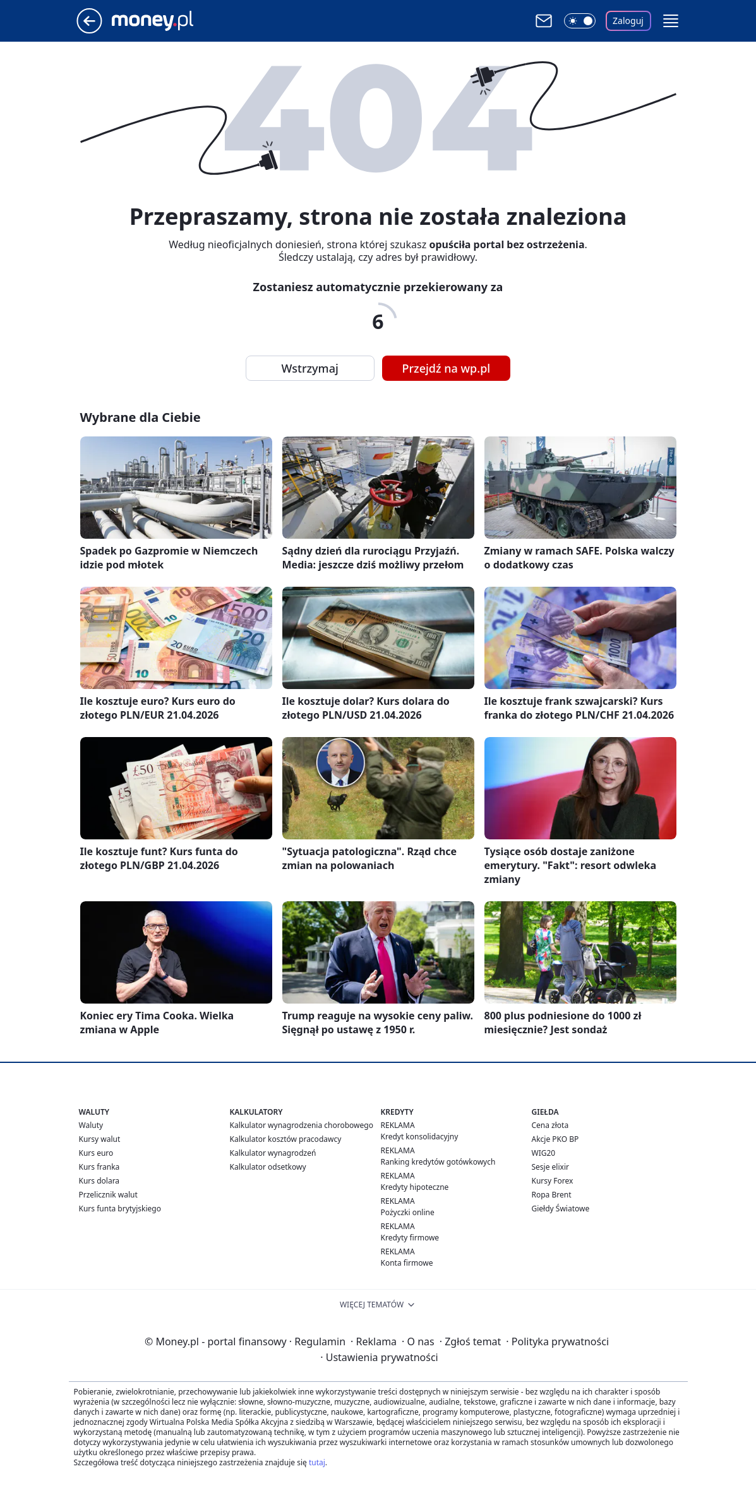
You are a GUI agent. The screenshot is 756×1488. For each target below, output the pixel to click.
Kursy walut (100, 1139)
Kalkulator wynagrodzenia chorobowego (301, 1125)
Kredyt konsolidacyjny (420, 1136)
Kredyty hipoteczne (415, 1187)
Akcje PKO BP (555, 1139)
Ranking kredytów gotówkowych (438, 1161)
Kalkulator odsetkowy (268, 1166)
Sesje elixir (550, 1166)
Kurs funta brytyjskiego (120, 1208)
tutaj (317, 1462)
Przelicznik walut (108, 1194)
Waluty (91, 1125)
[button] (671, 21)
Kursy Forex (552, 1180)
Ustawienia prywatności (379, 1357)
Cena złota (550, 1125)
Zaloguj (628, 21)
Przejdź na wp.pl (446, 368)
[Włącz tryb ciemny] (580, 20)
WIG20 (544, 1153)
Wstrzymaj (310, 368)
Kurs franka (99, 1166)
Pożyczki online (408, 1212)
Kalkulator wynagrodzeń (273, 1153)
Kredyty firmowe (410, 1237)
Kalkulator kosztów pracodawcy (286, 1139)
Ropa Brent (552, 1194)
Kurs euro (96, 1153)
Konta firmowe (407, 1262)
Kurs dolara (99, 1180)
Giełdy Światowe (561, 1208)
